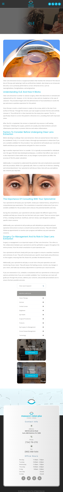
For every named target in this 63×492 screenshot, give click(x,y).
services (21, 302)
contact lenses (23, 306)
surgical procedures (25, 319)
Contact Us (31, 375)
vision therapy (23, 298)
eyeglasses (22, 310)
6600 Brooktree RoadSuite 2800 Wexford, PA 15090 (31, 431)
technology (22, 335)
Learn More (31, 352)
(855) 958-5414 (31, 451)
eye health (22, 314)
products (21, 323)
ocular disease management (27, 331)
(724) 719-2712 (31, 441)
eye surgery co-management (27, 327)
